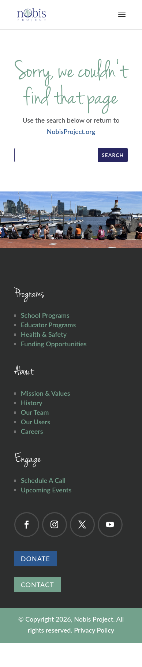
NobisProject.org (71, 131)
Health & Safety (44, 334)
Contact (37, 585)
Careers (32, 431)
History (31, 403)
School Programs (45, 315)
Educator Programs (48, 325)
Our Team (35, 412)
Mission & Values (45, 393)
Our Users (35, 422)
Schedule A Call (43, 480)
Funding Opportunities (54, 344)
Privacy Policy (94, 630)
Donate (35, 559)
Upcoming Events (46, 490)
